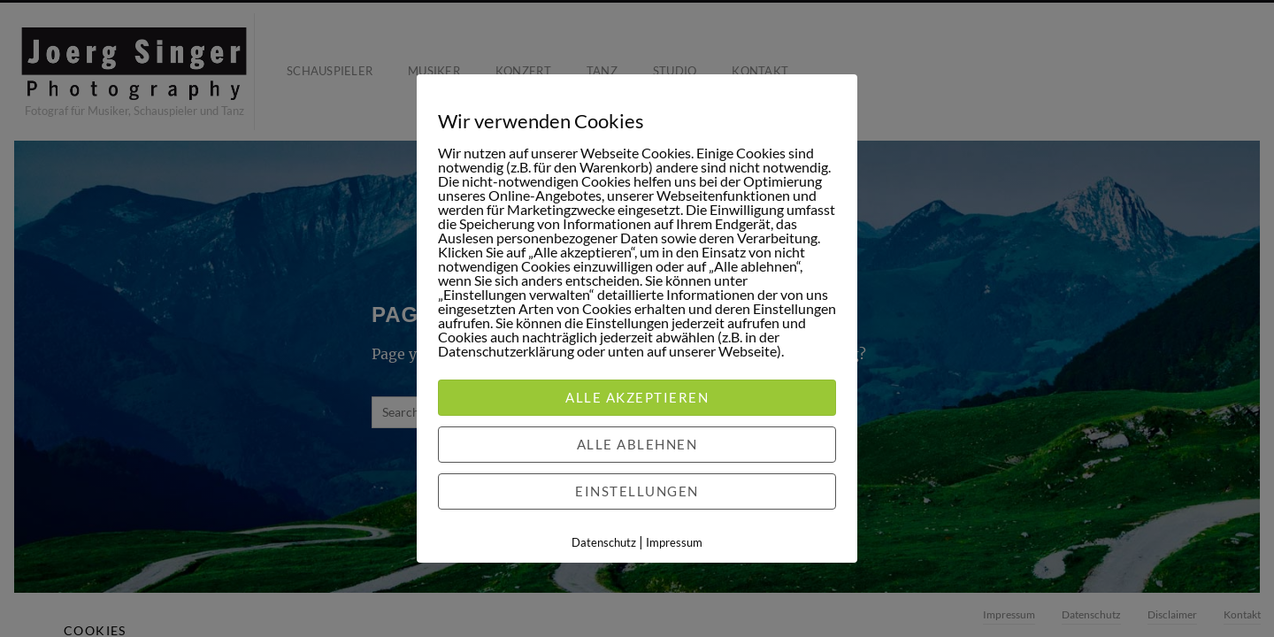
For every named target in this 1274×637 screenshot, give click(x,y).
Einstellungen (637, 491)
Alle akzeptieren (637, 397)
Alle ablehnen (637, 444)
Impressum (674, 542)
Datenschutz (604, 542)
